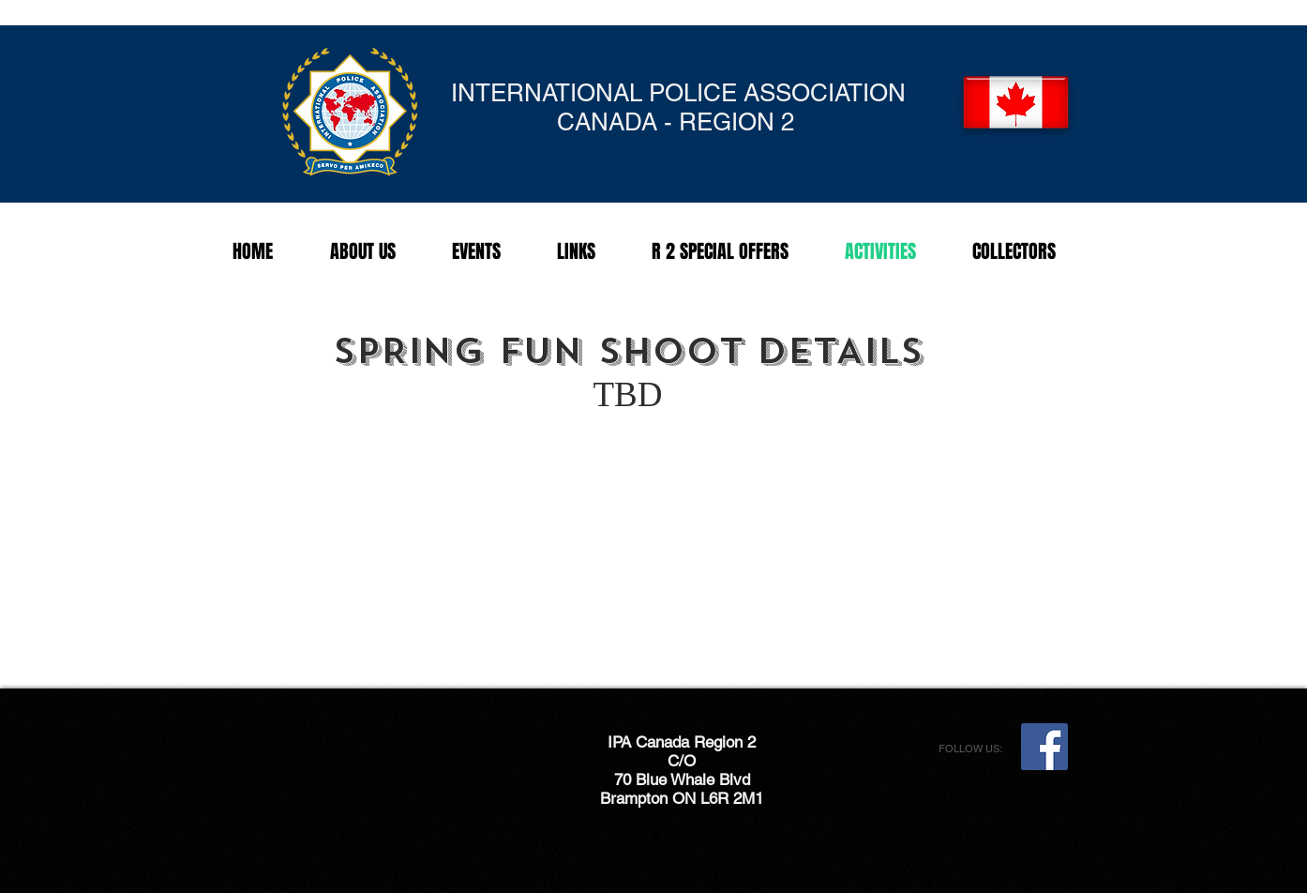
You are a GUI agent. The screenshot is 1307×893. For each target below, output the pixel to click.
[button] (476, 251)
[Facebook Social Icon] (1044, 746)
